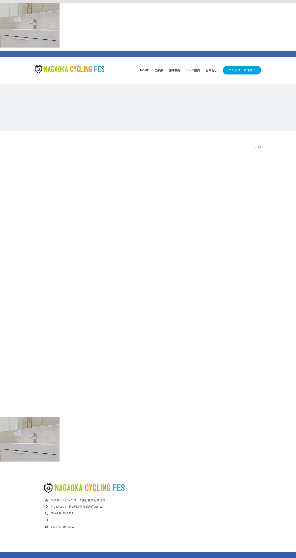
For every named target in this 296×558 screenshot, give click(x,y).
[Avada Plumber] (69, 66)
